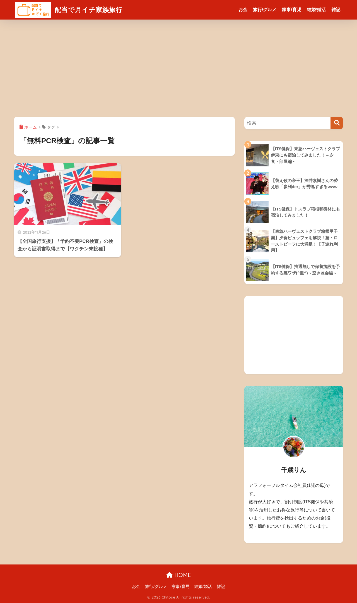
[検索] (337, 123)
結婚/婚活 (316, 9)
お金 (242, 9)
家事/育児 (291, 9)
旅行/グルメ (264, 9)
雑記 (335, 9)
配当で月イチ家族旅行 (68, 10)
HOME (178, 574)
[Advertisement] (178, 68)
